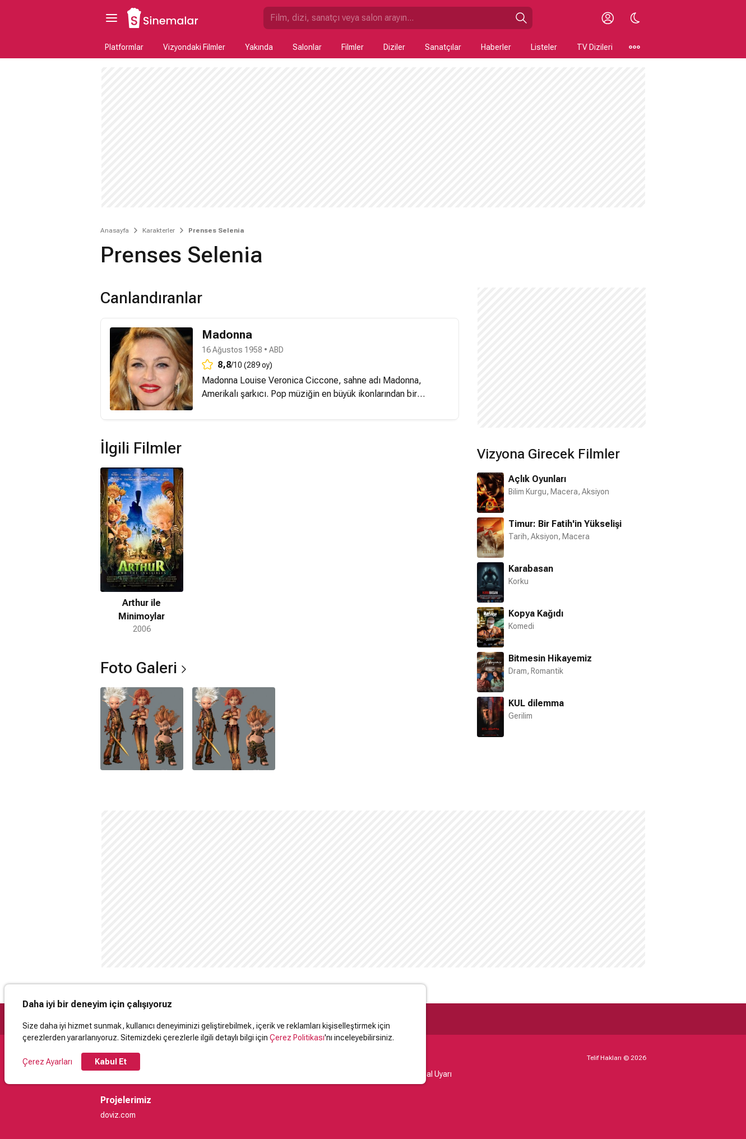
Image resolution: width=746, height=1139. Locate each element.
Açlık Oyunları (537, 479)
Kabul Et (111, 1061)
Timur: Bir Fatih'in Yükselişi (565, 523)
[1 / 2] (141, 728)
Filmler (352, 47)
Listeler (544, 47)
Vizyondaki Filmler (194, 47)
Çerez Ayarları (47, 1061)
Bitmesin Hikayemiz (550, 658)
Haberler (496, 47)
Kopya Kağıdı (535, 613)
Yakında (259, 47)
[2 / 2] (233, 728)
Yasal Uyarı (432, 1073)
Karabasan (530, 568)
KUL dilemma (536, 703)
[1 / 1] (141, 551)
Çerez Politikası (297, 1037)
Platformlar (124, 47)
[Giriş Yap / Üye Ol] (608, 18)
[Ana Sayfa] (163, 18)
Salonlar (307, 47)
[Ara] (521, 18)
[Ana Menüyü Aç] (111, 18)
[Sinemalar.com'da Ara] (386, 18)
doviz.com (118, 1114)
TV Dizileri (595, 47)
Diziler (394, 47)
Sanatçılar (443, 47)
